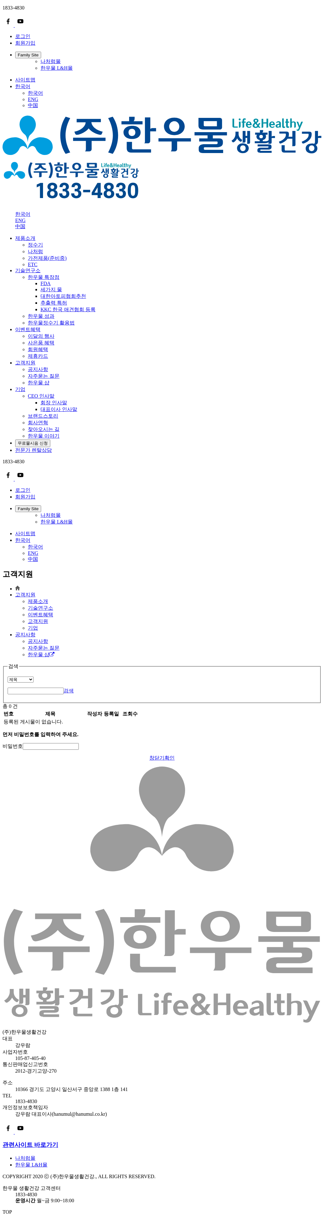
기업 (20, 389)
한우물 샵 (41, 654)
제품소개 (25, 238)
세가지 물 (51, 289)
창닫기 (157, 758)
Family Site (28, 55)
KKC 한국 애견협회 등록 (68, 309)
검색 (69, 690)
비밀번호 (13, 746)
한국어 (22, 86)
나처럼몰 (50, 61)
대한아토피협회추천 (63, 296)
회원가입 (25, 43)
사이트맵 (25, 79)
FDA (45, 283)
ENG (33, 99)
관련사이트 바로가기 (30, 1144)
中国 (33, 105)
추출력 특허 (53, 302)
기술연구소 (27, 270)
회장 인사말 (53, 402)
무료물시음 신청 (33, 443)
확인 (170, 758)
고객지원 (25, 362)
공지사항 (25, 634)
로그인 (22, 36)
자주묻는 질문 (43, 648)
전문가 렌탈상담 (33, 450)
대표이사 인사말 (58, 409)
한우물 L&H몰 (56, 68)
